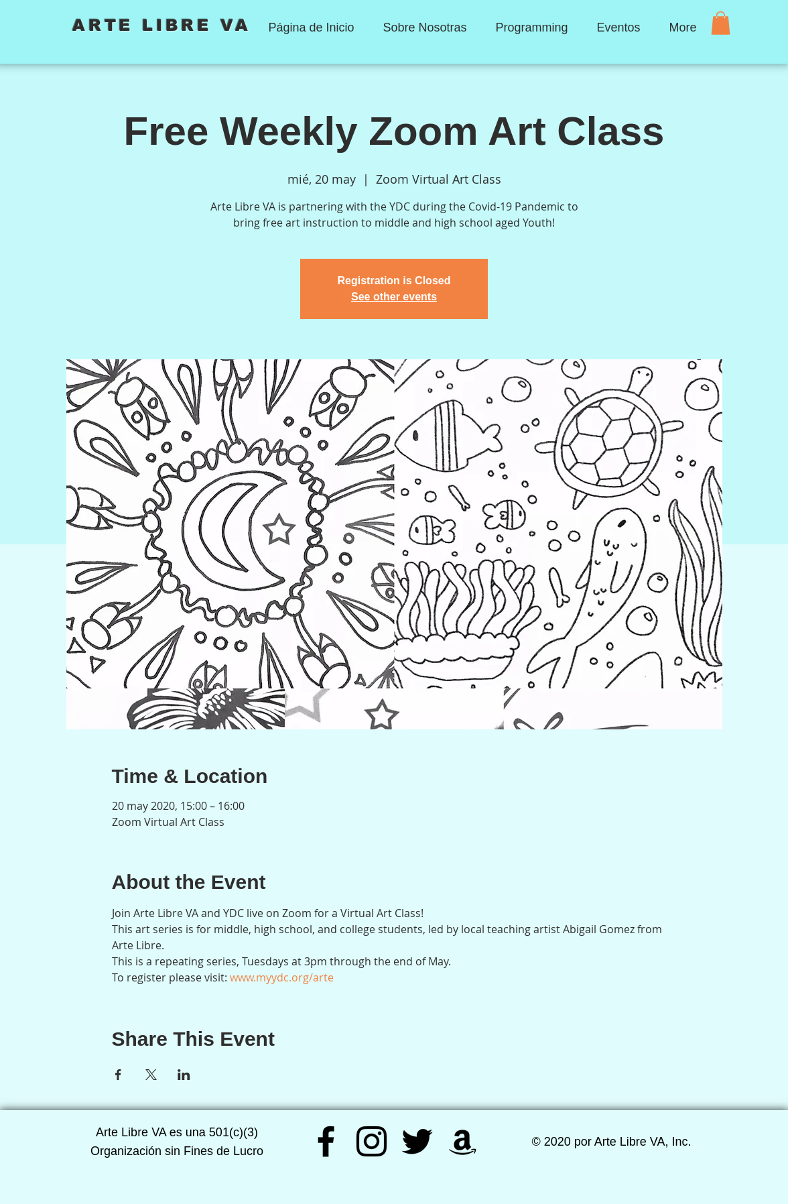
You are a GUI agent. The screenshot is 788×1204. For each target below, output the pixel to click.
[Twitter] (417, 1141)
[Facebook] (326, 1141)
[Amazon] (462, 1141)
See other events (394, 296)
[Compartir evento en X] (151, 1074)
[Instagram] (371, 1141)
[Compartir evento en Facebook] (118, 1074)
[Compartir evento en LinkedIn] (184, 1074)
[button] (720, 23)
